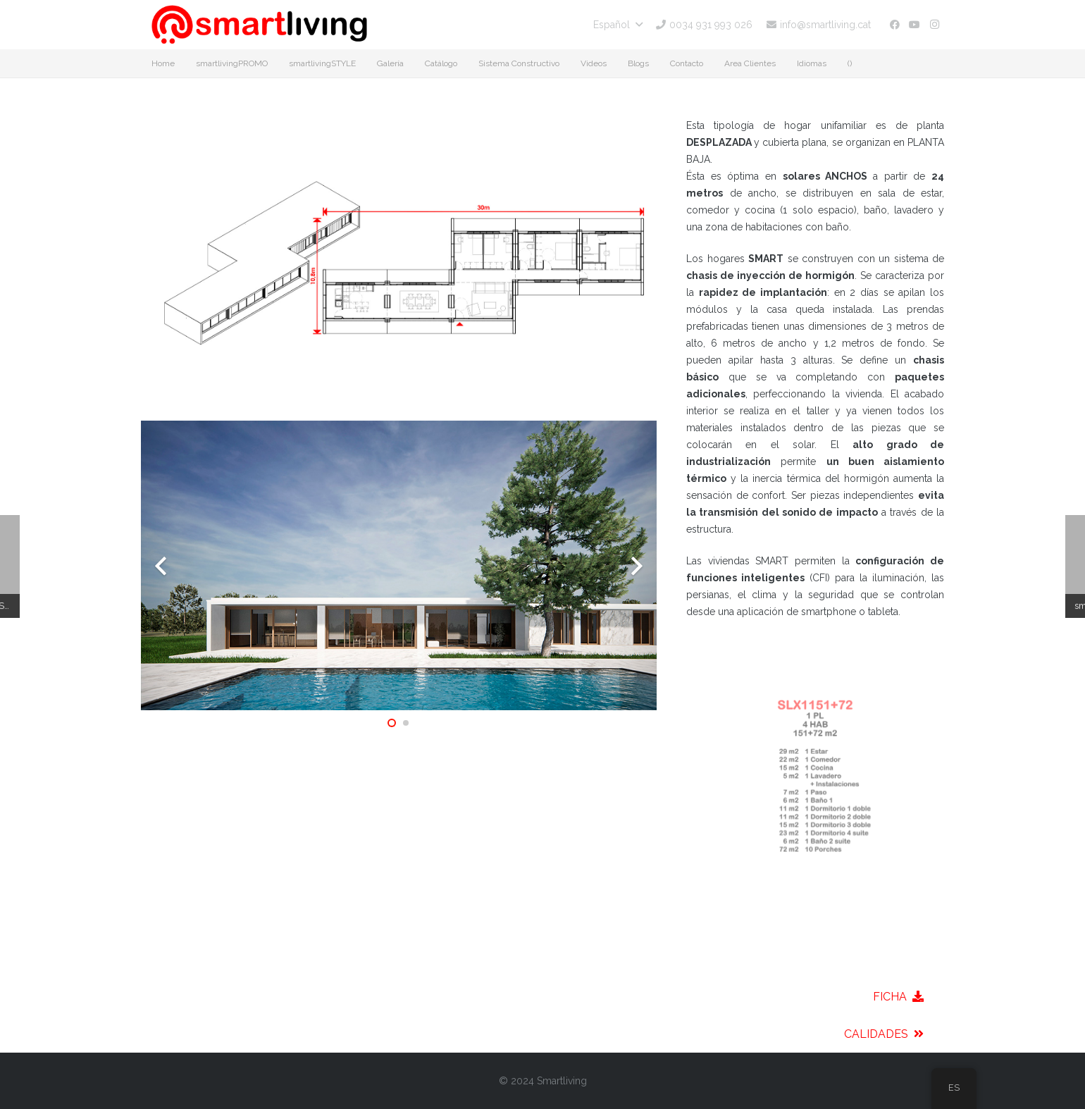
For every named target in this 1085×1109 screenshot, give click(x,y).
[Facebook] (895, 25)
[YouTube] (914, 25)
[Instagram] (934, 25)
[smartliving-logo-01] (259, 25)
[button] (617, 25)
